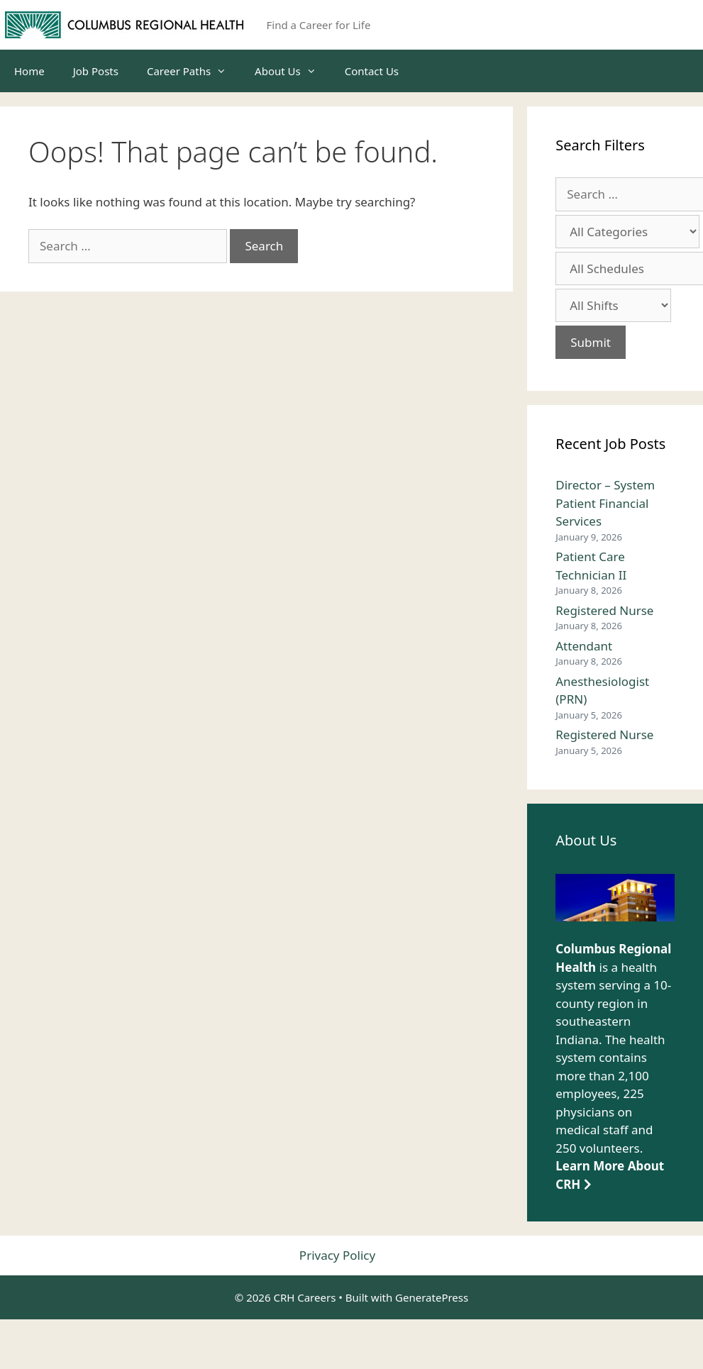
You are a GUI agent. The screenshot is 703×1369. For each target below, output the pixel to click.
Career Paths (193, 71)
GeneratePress (431, 1297)
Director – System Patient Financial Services (605, 503)
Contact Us (372, 71)
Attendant (583, 646)
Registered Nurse (604, 610)
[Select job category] (627, 231)
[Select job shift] (613, 305)
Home (29, 71)
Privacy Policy (337, 1255)
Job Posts (95, 71)
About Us (293, 71)
